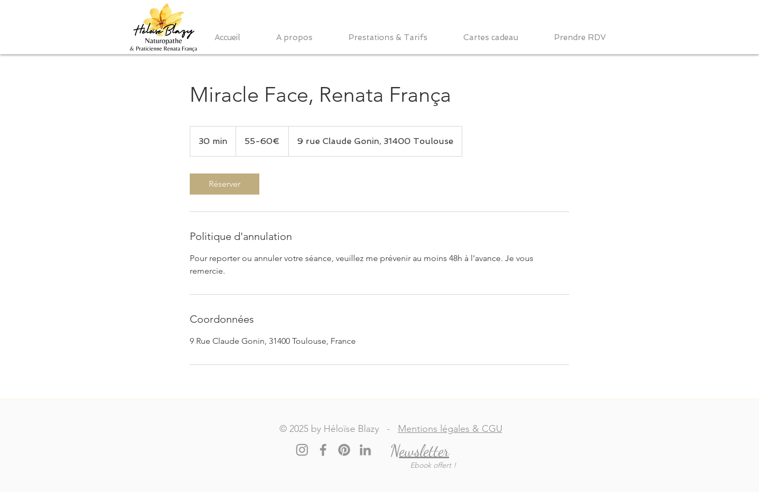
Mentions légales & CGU (450, 429)
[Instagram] (302, 450)
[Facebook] (323, 450)
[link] (224, 184)
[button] (304, 37)
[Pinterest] (344, 450)
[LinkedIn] (365, 450)
